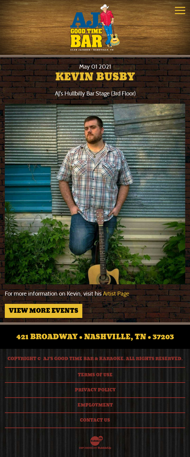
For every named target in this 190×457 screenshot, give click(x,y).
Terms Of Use (95, 375)
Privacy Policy (95, 390)
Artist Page (116, 293)
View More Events (43, 311)
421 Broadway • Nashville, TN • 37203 (95, 336)
